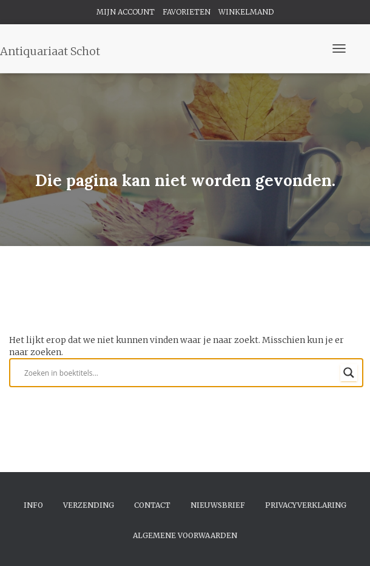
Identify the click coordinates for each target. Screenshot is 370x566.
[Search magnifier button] (348, 372)
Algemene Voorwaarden (185, 535)
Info (33, 505)
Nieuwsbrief (217, 505)
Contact (152, 505)
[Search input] (180, 372)
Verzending (88, 505)
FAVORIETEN (186, 11)
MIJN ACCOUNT (125, 11)
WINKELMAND (246, 11)
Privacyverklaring (305, 505)
